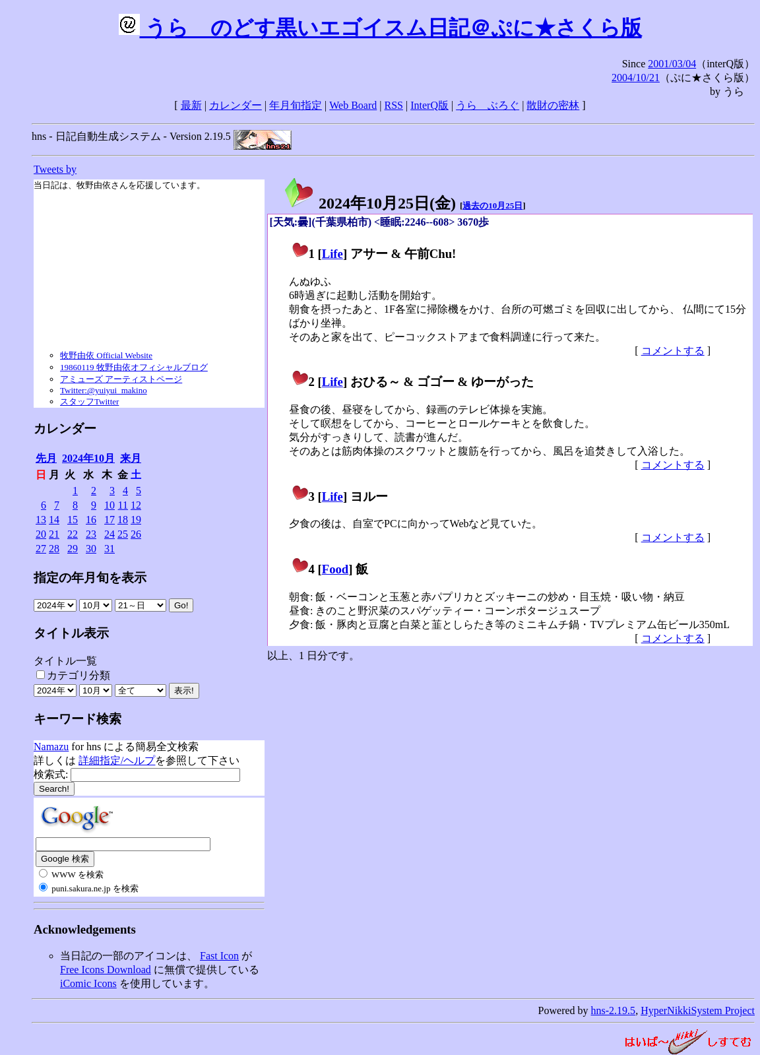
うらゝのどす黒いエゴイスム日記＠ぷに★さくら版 (380, 28)
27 (41, 548)
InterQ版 (429, 105)
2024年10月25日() (369, 203)
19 (136, 519)
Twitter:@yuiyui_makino (103, 390)
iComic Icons (88, 983)
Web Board (353, 105)
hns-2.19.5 (613, 1010)
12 (136, 505)
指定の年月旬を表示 (90, 578)
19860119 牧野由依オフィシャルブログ (134, 367)
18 (122, 519)
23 (91, 534)
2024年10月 (88, 458)
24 (109, 534)
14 (54, 519)
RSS (394, 105)
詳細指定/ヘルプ (117, 760)
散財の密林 (552, 105)
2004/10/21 (636, 77)
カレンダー (235, 105)
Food (335, 569)
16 (91, 519)
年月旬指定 (295, 105)
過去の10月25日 (492, 205)
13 (41, 519)
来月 (130, 458)
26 (136, 534)
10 (109, 505)
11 (123, 505)
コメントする (673, 350)
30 (91, 548)
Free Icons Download (105, 969)
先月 (46, 458)
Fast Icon (219, 955)
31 (109, 548)
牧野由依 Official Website (106, 355)
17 (109, 519)
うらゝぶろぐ (487, 105)
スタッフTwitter (89, 401)
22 (72, 534)
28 (54, 548)
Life (332, 254)
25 (122, 534)
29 (72, 548)
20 (41, 534)
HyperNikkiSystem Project (698, 1010)
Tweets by (55, 169)
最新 (191, 105)
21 (54, 534)
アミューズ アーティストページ (121, 379)
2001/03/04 (672, 63)
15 (72, 519)
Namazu (51, 746)
